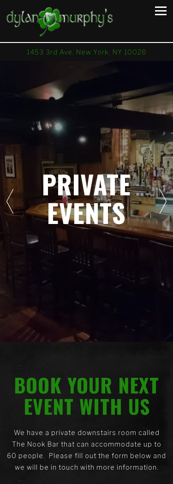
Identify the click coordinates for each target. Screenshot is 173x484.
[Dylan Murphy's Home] (69, 21)
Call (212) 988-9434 (86, 458)
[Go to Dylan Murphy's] (86, 52)
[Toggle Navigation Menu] (161, 11)
